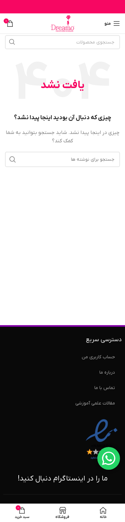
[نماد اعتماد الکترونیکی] (102, 439)
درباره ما (107, 372)
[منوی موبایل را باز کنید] (112, 23)
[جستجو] (62, 42)
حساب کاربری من (98, 357)
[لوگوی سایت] (63, 23)
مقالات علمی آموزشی (95, 403)
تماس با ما (104, 388)
